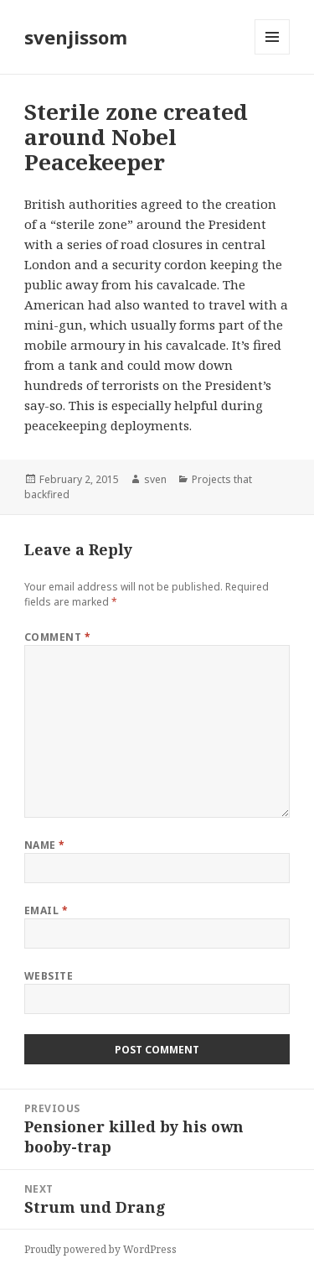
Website (48, 976)
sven (155, 479)
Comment (57, 637)
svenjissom (75, 36)
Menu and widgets (272, 54)
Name (44, 845)
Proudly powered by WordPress (100, 1249)
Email (46, 910)
